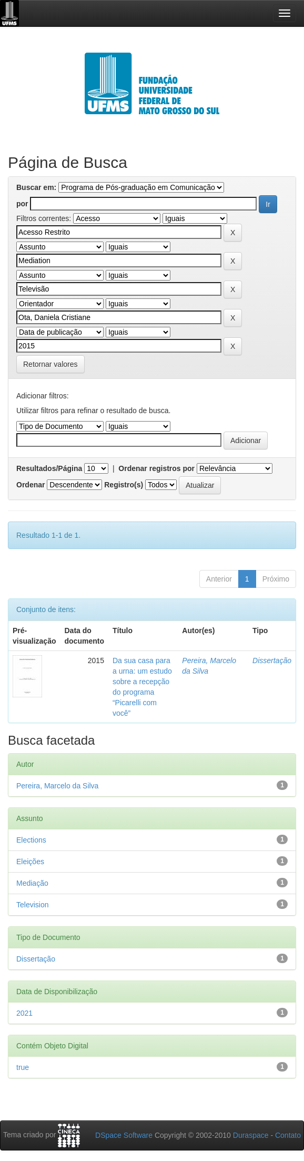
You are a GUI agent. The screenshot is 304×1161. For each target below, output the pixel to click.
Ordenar (30, 485)
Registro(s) (123, 485)
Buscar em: (36, 187)
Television (32, 904)
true (22, 1067)
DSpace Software (124, 1135)
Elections (31, 840)
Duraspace (251, 1135)
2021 (24, 1013)
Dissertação (271, 660)
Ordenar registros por (156, 468)
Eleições (30, 861)
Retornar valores (50, 364)
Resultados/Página (49, 468)
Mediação (32, 883)
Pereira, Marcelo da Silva (57, 786)
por (22, 203)
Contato (288, 1135)
